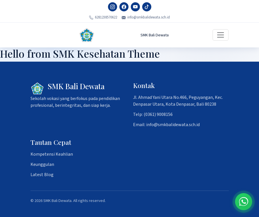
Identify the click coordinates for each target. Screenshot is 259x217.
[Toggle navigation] (221, 35)
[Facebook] (124, 6)
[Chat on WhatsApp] (243, 201)
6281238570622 (103, 17)
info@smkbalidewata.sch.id (146, 17)
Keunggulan (42, 164)
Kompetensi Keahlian (51, 154)
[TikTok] (146, 6)
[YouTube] (135, 6)
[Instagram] (112, 6)
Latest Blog (42, 175)
